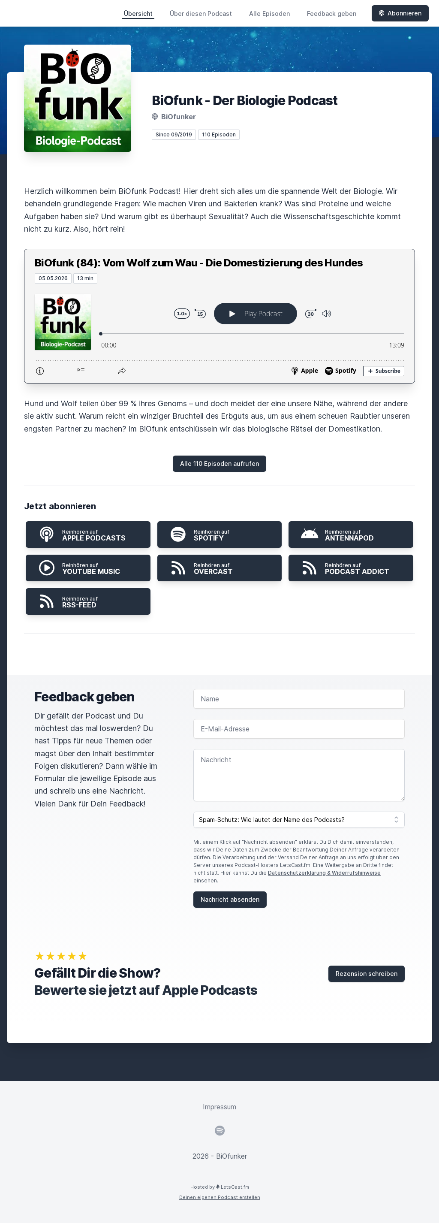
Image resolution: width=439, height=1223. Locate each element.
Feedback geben (331, 13)
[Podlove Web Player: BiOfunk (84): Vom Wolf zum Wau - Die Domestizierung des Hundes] (219, 333)
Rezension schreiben (366, 973)
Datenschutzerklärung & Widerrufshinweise (324, 873)
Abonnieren (400, 13)
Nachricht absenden (230, 899)
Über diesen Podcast (201, 13)
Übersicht (138, 13)
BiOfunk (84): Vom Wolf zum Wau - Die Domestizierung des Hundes (199, 263)
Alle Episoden (269, 13)
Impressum (219, 1106)
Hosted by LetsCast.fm (219, 1187)
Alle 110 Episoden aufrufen (219, 463)
